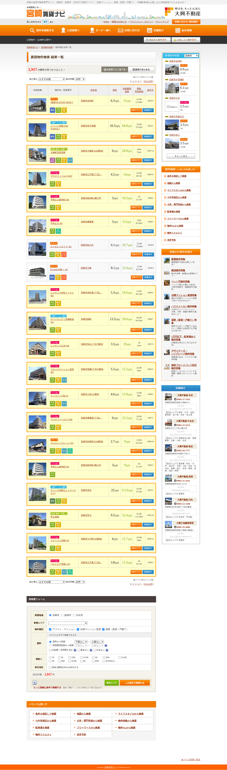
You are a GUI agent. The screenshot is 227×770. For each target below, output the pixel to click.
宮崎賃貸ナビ (32, 47)
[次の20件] (148, 81)
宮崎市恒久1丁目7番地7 (92, 344)
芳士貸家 (55, 517)
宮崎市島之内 (87, 245)
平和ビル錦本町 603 (60, 466)
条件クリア (111, 683)
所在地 (93, 90)
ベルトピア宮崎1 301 (60, 564)
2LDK (123, 657)
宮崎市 (54, 615)
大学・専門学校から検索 (89, 720)
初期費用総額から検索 (61, 645)
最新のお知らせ (119, 21)
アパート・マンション (62, 629)
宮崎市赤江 (174, 135)
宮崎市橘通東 (87, 221)
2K (95, 657)
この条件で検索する (134, 683)
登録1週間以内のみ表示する (63, 667)
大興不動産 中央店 (185, 421)
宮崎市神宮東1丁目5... (91, 292)
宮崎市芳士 (86, 515)
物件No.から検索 (175, 226)
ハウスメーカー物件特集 (184, 306)
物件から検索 (126, 727)
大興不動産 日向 (185, 500)
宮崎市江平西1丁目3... (91, 174)
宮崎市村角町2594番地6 (92, 441)
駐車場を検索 (42, 727)
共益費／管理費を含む (61, 650)
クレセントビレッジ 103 (62, 443)
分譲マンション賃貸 (89, 629)
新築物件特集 (178, 259)
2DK (106, 657)
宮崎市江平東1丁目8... (91, 562)
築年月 (150, 90)
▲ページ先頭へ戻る (190, 759)
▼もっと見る (181, 156)
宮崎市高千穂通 (88, 126)
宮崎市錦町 (86, 319)
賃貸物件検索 (47, 47)
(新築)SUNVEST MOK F (62, 102)
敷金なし (83, 650)
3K (51, 661)
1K (60, 657)
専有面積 (139, 91)
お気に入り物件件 (186, 39)
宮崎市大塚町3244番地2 (92, 151)
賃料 (115, 90)
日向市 (78, 615)
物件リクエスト (43, 734)
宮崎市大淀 (174, 98)
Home (106, 21)
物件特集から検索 (127, 720)
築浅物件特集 (178, 270)
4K (83, 661)
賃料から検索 (57, 641)
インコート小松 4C (59, 396)
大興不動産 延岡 (185, 476)
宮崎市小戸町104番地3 (91, 539)
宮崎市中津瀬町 (176, 79)
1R (51, 657)
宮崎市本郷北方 (176, 116)
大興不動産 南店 (185, 446)
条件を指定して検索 (45, 713)
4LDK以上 (109, 661)
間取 (139, 88)
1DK (71, 657)
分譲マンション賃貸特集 (184, 295)
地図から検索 (84, 713)
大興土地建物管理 (184, 523)
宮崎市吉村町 (87, 100)
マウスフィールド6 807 (61, 176)
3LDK (72, 661)
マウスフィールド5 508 (61, 419)
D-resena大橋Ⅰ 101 (59, 269)
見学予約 (81, 734)
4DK (95, 661)
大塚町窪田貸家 (58, 152)
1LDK (84, 657)
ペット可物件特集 (180, 281)
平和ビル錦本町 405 (60, 199)
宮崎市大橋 (86, 268)
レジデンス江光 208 (60, 345)
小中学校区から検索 (45, 720)
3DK (61, 661)
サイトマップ (162, 21)
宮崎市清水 (86, 490)
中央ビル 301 (57, 223)
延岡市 (66, 615)
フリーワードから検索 (88, 727)
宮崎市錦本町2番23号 (91, 198)
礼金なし (99, 650)
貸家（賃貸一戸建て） (115, 629)
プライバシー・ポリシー (141, 21)
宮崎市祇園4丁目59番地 (92, 369)
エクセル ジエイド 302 (60, 246)
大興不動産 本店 (185, 395)
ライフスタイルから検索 (130, 713)
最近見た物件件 (158, 39)
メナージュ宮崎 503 (60, 540)
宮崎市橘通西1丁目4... (91, 418)
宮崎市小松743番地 (90, 394)
